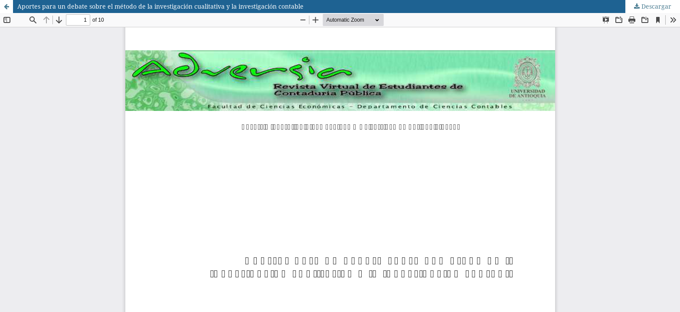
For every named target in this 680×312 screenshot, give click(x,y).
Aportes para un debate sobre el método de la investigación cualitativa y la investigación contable (160, 6)
